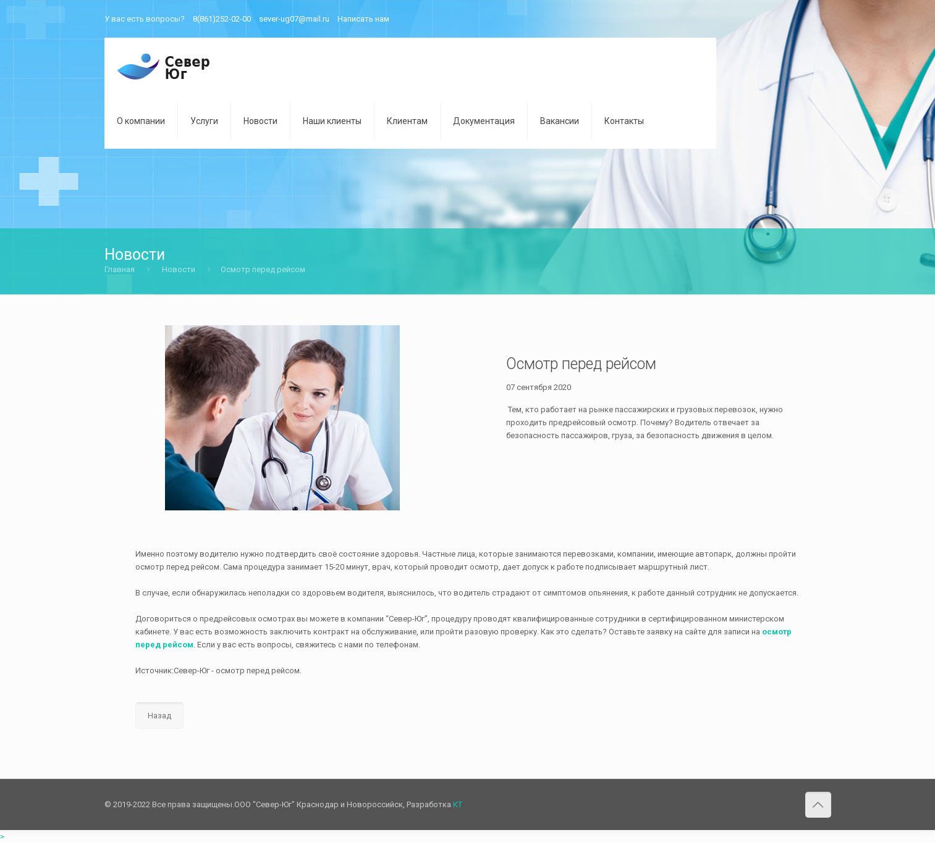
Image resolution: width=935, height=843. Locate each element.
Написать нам (363, 18)
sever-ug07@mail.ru (294, 18)
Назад (159, 715)
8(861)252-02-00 (222, 18)
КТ (457, 804)
